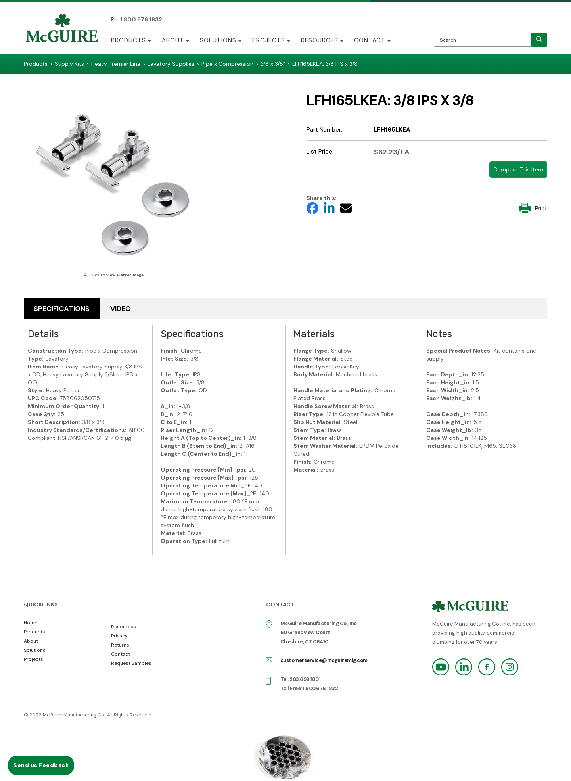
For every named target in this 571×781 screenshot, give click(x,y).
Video (120, 308)
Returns (120, 645)
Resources (319, 40)
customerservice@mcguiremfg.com (324, 660)
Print (532, 208)
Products (128, 40)
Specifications (62, 308)
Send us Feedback (41, 765)
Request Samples (131, 663)
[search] (539, 40)
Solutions (218, 40)
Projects (268, 40)
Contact (369, 40)
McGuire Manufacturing (62, 28)
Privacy (119, 636)
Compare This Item (518, 169)
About (173, 40)
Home (30, 623)
